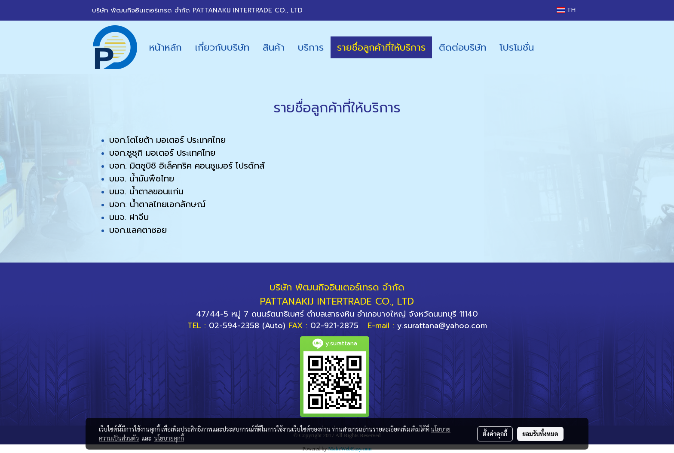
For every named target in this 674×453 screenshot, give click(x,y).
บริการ (311, 47)
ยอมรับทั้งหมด (540, 434)
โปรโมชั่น (516, 47)
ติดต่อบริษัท (462, 47)
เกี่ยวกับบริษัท (222, 47)
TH (566, 10)
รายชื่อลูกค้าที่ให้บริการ (381, 47)
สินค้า (274, 47)
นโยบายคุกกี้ (169, 438)
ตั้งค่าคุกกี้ (495, 434)
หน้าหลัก (165, 47)
